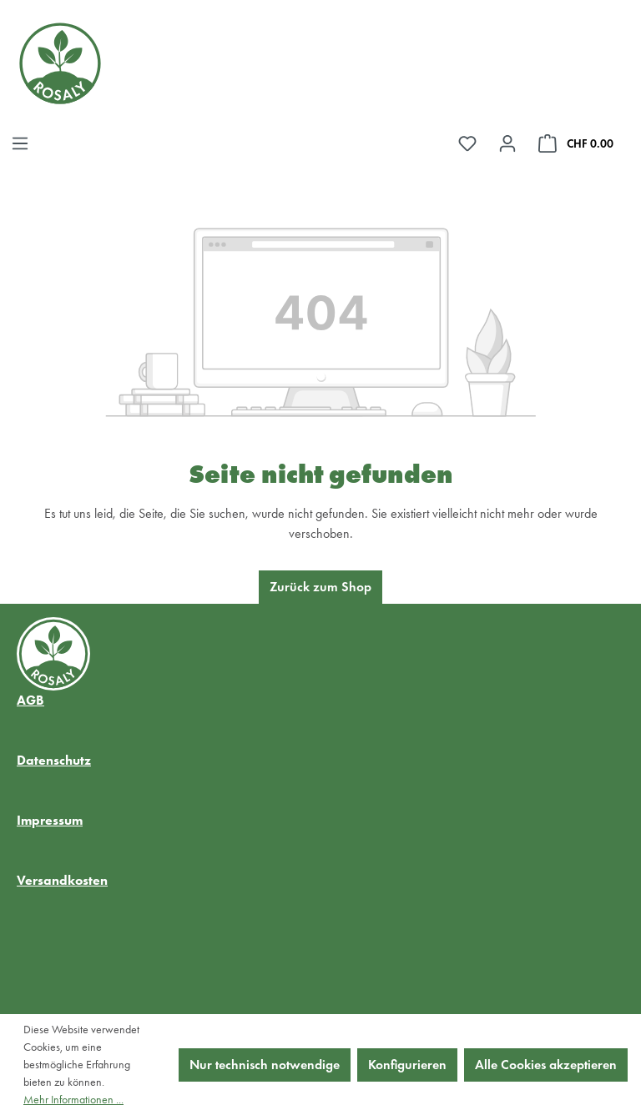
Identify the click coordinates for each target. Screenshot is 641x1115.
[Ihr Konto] (507, 143)
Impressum (50, 820)
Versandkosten (62, 880)
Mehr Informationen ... (73, 1099)
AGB (30, 700)
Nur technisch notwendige (264, 1064)
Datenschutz (54, 760)
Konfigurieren (407, 1064)
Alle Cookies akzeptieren (546, 1064)
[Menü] (20, 143)
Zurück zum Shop (320, 587)
